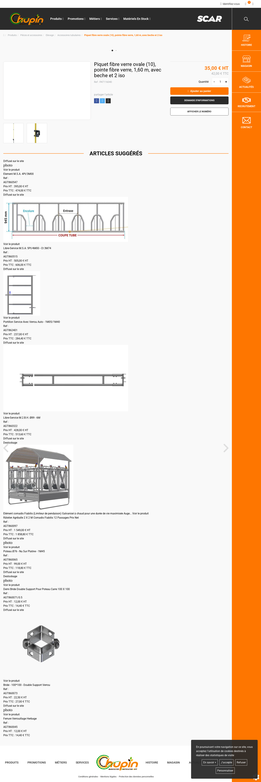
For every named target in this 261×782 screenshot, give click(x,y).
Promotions (77, 18)
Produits (57, 18)
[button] (123, 35)
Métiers (61, 762)
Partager (97, 100)
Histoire (152, 762)
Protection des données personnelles (136, 776)
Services (82, 762)
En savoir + (209, 762)
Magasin (173, 762)
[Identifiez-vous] (230, 4)
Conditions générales (88, 776)
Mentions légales (108, 776)
